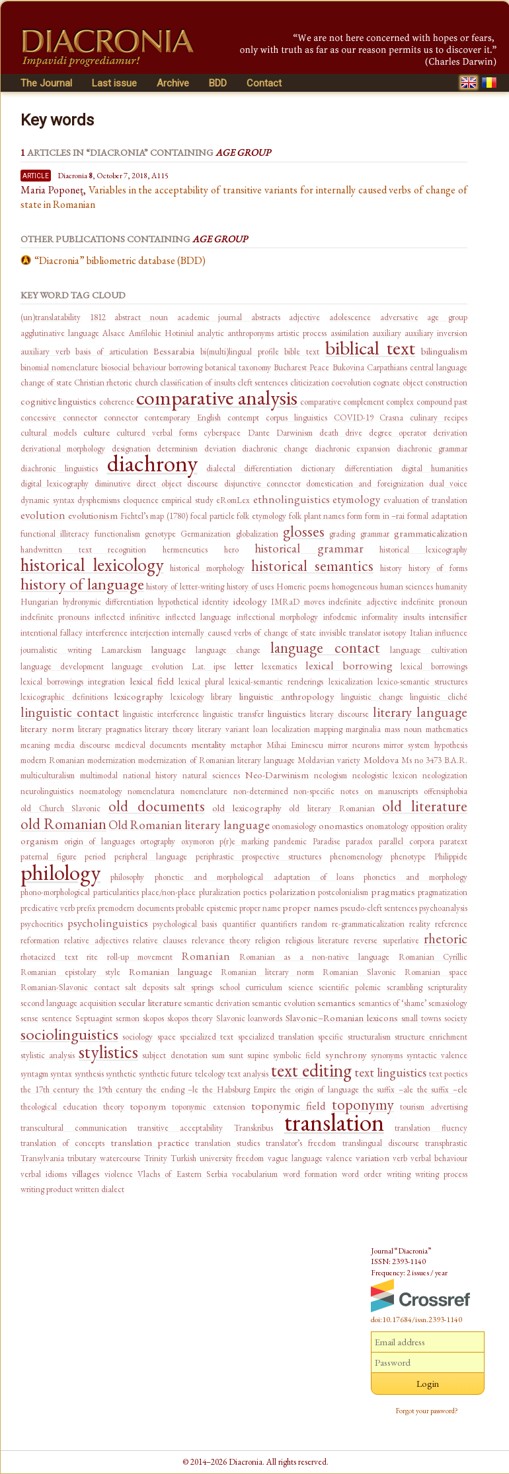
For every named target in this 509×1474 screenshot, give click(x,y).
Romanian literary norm (268, 972)
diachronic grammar (432, 448)
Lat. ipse (209, 666)
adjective (304, 317)
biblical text (370, 347)
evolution (42, 515)
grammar (374, 533)
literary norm (47, 728)
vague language (295, 1158)
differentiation (368, 468)
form (354, 515)
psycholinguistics (107, 923)
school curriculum (251, 987)
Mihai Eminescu (294, 745)
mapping (328, 729)
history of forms (438, 568)
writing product (46, 1189)
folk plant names (317, 515)
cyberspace (222, 432)
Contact (264, 83)
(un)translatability (50, 317)
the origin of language (319, 1089)
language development (62, 666)
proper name (260, 908)
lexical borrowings (434, 666)
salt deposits (147, 987)
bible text (301, 351)
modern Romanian (52, 760)
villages (86, 1173)
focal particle (212, 515)
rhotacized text (49, 956)
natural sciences (211, 775)
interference (107, 632)
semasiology (447, 1003)
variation (372, 1157)
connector (121, 417)
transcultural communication (73, 1127)
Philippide (450, 856)
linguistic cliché (438, 696)
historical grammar (309, 548)
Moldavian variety (328, 760)
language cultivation (428, 649)
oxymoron (197, 841)
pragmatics (393, 891)
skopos (153, 1018)
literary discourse (339, 714)
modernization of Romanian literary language (216, 760)
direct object (159, 483)
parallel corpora (406, 841)
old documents (156, 806)
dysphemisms (98, 500)
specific (330, 1036)
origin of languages (99, 841)
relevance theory (221, 940)
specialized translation (276, 1036)
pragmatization (442, 892)
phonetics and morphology (415, 877)
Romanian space (436, 972)
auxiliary (386, 333)
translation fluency (431, 1127)
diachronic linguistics (59, 468)
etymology (356, 499)
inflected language (198, 616)
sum (218, 1055)
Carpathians (387, 367)
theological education (58, 1106)
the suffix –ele (442, 1089)
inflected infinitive (127, 616)
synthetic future (165, 1073)
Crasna (391, 417)
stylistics (108, 1051)
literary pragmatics (109, 729)
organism (39, 840)
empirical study (187, 500)
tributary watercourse (104, 1158)
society (455, 1018)
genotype (160, 533)
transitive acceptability (180, 1127)
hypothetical (178, 601)
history (391, 568)
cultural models (48, 432)
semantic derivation (217, 1003)
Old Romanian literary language (188, 825)
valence (339, 1158)
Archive (173, 83)
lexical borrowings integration (72, 681)
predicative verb (47, 908)
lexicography (138, 696)
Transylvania (42, 1158)
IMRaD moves (298, 601)
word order (361, 1174)
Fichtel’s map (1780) (154, 515)
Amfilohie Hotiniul (161, 333)
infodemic (340, 616)
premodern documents (135, 908)
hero (231, 549)
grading (342, 533)
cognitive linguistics (58, 401)
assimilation (350, 333)
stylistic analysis (47, 1055)
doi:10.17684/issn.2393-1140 (416, 1319)
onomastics (341, 825)
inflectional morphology (277, 616)
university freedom (232, 1158)
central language (438, 367)
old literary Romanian (331, 808)
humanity (451, 586)
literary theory (169, 729)
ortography (157, 841)
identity (215, 601)
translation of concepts (62, 1143)
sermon (127, 1018)
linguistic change (372, 696)
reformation (39, 940)
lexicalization (351, 681)
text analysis (249, 1073)
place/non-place (168, 892)
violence (118, 1174)
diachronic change (275, 448)
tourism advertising (433, 1106)
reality (419, 923)
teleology (210, 1073)
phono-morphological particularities (79, 892)
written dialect (99, 1189)
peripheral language (150, 856)
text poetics (448, 1073)
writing (399, 1174)
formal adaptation (437, 515)
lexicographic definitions (64, 696)
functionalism (117, 533)
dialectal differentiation (249, 468)
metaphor (246, 745)
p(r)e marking (243, 841)
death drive (340, 432)
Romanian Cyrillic (433, 956)
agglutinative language (59, 333)
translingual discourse (380, 1143)
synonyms (387, 1055)
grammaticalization (430, 533)
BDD (218, 83)
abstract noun (141, 317)
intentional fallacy (51, 632)
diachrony (152, 463)
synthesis (89, 1073)
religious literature (317, 940)
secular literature (149, 1002)
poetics (254, 892)
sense (29, 1018)
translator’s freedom (301, 1143)
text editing (311, 1070)
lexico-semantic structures (422, 681)
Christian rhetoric (103, 382)
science (300, 987)
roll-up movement (140, 956)
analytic (210, 333)
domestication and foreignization (365, 483)
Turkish (183, 1158)
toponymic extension (208, 1106)
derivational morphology (62, 448)
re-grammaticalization (368, 923)
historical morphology (207, 568)
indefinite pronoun (434, 601)
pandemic (290, 841)
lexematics (279, 666)
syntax (61, 1073)
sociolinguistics (69, 1033)
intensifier (448, 616)
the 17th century (49, 1089)
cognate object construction (420, 382)
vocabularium (255, 1174)
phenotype (408, 856)
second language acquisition (68, 1003)
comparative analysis (216, 397)
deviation (220, 448)
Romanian (206, 956)
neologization (444, 775)
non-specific (314, 791)
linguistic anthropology (286, 696)
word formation (310, 1174)
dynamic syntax (47, 500)
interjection (149, 632)
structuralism (369, 1036)
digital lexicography (54, 483)
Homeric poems (302, 586)
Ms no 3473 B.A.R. (434, 760)
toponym (148, 1106)
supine (258, 1055)
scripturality (447, 987)
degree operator (397, 432)
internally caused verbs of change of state (244, 632)
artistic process (302, 333)
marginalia (363, 729)
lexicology (187, 696)
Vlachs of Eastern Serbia (182, 1174)
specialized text (206, 1036)
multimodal (99, 775)
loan (260, 729)
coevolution (351, 382)
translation (334, 1122)
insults (413, 616)
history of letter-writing (185, 586)
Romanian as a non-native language (314, 956)
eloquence (141, 500)
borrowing (185, 367)
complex (400, 401)
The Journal (46, 83)
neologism (330, 775)
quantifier (239, 923)
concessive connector (58, 417)
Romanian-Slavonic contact (70, 987)
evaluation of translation (425, 500)
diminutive (113, 483)
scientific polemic (350, 987)
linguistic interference (161, 714)
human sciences (407, 586)
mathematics (446, 729)
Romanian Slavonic (359, 972)
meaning (35, 745)
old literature (424, 806)
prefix (86, 908)
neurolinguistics (46, 791)
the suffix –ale (388, 1089)
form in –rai (385, 515)
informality (380, 616)
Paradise (326, 841)
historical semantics (312, 566)
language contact (325, 647)
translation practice (150, 1142)
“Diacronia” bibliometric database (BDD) (120, 260)
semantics (336, 1002)
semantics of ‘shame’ (392, 1003)
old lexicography (247, 807)
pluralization (220, 892)
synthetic (121, 1073)
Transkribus (253, 1127)
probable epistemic (206, 908)
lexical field (152, 681)
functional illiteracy (54, 533)
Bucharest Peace (301, 367)
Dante (259, 432)
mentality (208, 744)
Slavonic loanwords (249, 1018)
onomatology (387, 826)
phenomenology (356, 856)
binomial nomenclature (59, 367)
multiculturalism (47, 775)
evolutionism (93, 515)
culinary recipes (438, 417)
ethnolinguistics (291, 499)
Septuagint (93, 1018)
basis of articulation (111, 351)
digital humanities (434, 468)
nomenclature (203, 791)
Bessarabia (173, 351)
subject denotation (174, 1055)
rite (92, 956)
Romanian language (170, 971)
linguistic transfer (233, 714)
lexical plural (201, 681)
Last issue (114, 83)
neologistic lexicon (385, 775)
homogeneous (354, 586)
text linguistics (390, 1072)
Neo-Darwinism (277, 774)
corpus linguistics (296, 417)
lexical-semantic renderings (276, 681)
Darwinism (294, 432)
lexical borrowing (349, 665)
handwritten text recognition (83, 549)
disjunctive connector (262, 483)
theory (113, 1106)
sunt (236, 1055)
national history (150, 775)
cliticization (309, 382)
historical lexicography (423, 549)
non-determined (260, 791)
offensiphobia (445, 791)
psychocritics (41, 923)
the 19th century (112, 1089)
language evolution (147, 666)
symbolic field (297, 1055)
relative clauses (159, 940)
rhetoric (445, 938)
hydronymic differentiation (108, 601)
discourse (202, 483)
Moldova (381, 759)
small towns (421, 1018)
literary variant (223, 729)
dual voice (448, 483)
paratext (453, 841)
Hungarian (39, 601)
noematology (100, 791)
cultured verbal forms (156, 432)
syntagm (34, 1073)
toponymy (363, 1104)
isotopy (395, 632)
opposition (427, 826)
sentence (57, 1018)
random (314, 923)
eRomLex (233, 500)
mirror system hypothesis (425, 745)
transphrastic (446, 1143)
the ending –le (172, 1089)
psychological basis (185, 923)
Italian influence (438, 632)
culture (96, 432)
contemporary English (182, 417)
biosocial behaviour (133, 367)
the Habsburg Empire (239, 1089)
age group (447, 317)
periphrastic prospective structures (258, 856)
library (221, 696)
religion (267, 940)
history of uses (250, 586)
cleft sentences (262, 382)
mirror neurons (353, 745)
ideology (250, 601)
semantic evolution (283, 1003)
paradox (359, 841)
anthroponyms (250, 333)
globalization (257, 533)
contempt (243, 417)
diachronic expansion (352, 448)
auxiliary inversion (436, 333)
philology (60, 872)
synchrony (346, 1054)
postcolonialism (343, 892)
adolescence (350, 317)
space (166, 1036)
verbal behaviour (439, 1158)
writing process (441, 1174)
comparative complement (342, 401)
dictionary (318, 468)
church (146, 382)
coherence (116, 401)
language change (228, 649)
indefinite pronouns (54, 616)
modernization (111, 760)
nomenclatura (151, 791)
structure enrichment (431, 1036)
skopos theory (190, 1018)
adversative (399, 317)
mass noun (403, 729)
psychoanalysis (443, 908)
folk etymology (261, 515)
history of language (82, 583)
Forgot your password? (427, 1410)
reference (451, 923)
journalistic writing (55, 649)
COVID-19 (353, 417)
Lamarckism (121, 649)
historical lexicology (92, 564)
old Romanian (63, 824)
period (95, 856)
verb (400, 1158)
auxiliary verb (45, 351)
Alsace (113, 333)
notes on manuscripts (379, 791)
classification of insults (197, 382)
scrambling (404, 987)
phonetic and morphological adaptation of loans (254, 877)
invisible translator (350, 632)
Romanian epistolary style (70, 972)
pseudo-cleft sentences (378, 908)
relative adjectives (96, 940)
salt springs (194, 987)
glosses (304, 531)
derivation (450, 432)
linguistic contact (69, 712)
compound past (441, 401)
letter (244, 665)
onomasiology (294, 826)
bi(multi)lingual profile (239, 351)
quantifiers (278, 923)
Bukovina (348, 367)
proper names (310, 907)
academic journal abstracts (228, 317)
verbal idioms (43, 1174)
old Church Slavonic (60, 808)
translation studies (227, 1143)
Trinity (155, 1158)
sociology (137, 1036)
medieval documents (151, 745)
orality (456, 826)
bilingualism (444, 351)
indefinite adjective (363, 601)
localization (291, 729)
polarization (292, 891)
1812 (98, 317)
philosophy (127, 877)
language (168, 649)
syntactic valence (437, 1055)
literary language (420, 712)
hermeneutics (185, 549)
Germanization (205, 533)
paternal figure (48, 856)
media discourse (82, 745)
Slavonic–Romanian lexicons (342, 1017)
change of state (46, 382)
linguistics (287, 713)
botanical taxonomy (238, 367)
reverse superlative (386, 940)
